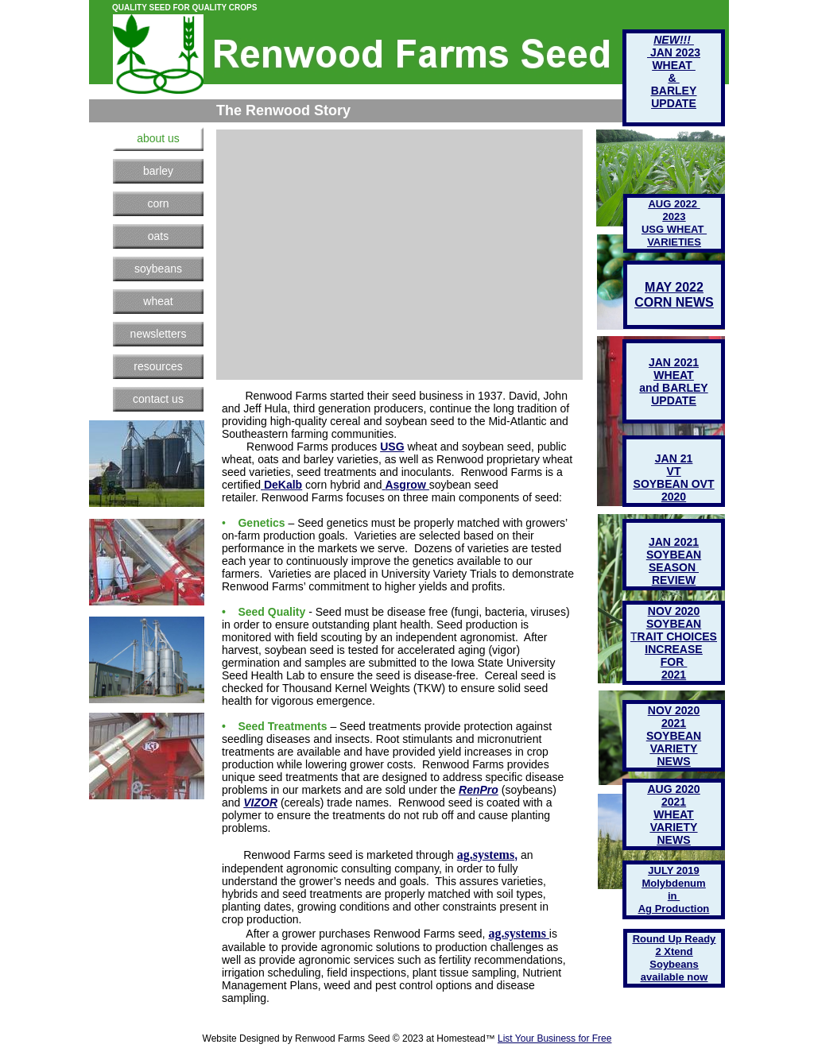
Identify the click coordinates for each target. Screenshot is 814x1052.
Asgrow (405, 484)
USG (392, 446)
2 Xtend (674, 951)
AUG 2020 (673, 789)
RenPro (478, 789)
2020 (673, 496)
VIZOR (260, 802)
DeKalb (283, 484)
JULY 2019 (673, 870)
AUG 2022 (674, 204)
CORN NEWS (674, 302)
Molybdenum (673, 883)
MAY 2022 (674, 287)
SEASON (674, 567)
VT (674, 471)
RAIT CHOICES (677, 636)
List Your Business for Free (554, 1038)
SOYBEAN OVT (674, 484)
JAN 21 (673, 458)
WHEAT (673, 814)
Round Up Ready (674, 939)
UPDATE (673, 400)
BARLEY (674, 90)
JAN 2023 (673, 52)
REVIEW (674, 580)
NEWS (674, 839)
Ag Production (674, 909)
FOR (674, 662)
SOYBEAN (673, 735)
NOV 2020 (674, 710)
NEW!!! (673, 39)
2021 (673, 801)
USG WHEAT (674, 229)
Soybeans (673, 964)
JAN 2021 (674, 542)
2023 (674, 216)
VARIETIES (674, 242)
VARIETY (674, 827)
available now (674, 977)
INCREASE (673, 649)
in (674, 896)
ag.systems (485, 854)
